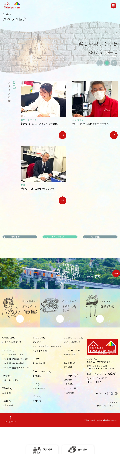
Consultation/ (74, 367)
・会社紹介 (69, 411)
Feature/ (16, 379)
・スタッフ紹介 (71, 415)
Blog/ (47, 413)
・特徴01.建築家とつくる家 (15, 386)
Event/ (16, 405)
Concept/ (16, 367)
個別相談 (42, 449)
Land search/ (47, 400)
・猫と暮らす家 (40, 377)
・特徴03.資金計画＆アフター (16, 394)
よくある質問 (111, 429)
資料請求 (78, 449)
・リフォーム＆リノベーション (47, 373)
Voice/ (16, 430)
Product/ (47, 367)
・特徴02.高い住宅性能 (13, 390)
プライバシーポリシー (107, 432)
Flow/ (47, 388)
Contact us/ (74, 379)
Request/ (74, 392)
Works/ (16, 417)
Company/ (74, 404)
